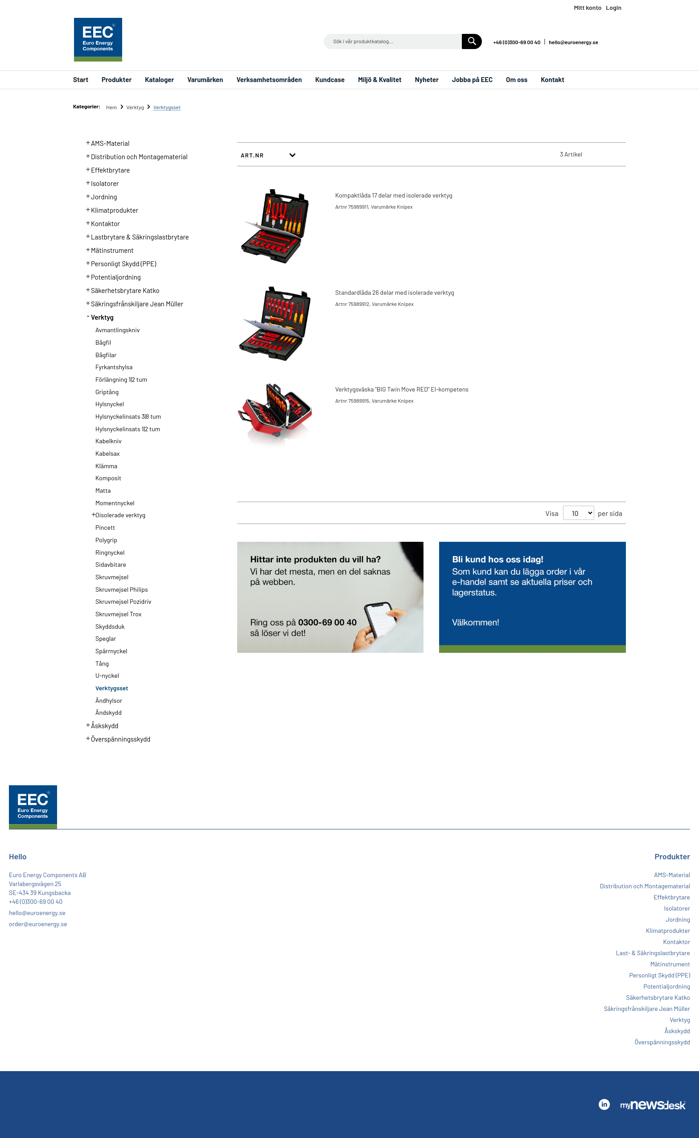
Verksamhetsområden (269, 79)
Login (613, 7)
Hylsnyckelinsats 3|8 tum (128, 416)
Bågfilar (105, 355)
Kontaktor (100, 222)
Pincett (105, 527)
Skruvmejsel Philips (121, 589)
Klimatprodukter (110, 209)
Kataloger (159, 79)
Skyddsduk (110, 626)
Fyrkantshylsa (113, 367)
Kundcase (330, 79)
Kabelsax (107, 453)
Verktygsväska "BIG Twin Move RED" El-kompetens (402, 389)
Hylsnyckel (109, 404)
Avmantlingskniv (117, 330)
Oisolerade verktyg (115, 514)
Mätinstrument (107, 249)
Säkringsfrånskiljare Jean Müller (132, 302)
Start (80, 79)
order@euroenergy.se (38, 924)
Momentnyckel (115, 503)
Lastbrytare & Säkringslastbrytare (135, 236)
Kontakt (552, 79)
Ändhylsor (108, 700)
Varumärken (205, 79)
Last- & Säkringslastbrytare (653, 953)
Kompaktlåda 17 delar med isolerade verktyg (393, 195)
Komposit (108, 478)
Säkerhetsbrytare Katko (120, 289)
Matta (103, 490)
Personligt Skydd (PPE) (118, 262)
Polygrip (106, 540)
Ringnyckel (110, 552)
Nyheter (427, 79)
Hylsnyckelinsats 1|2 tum (127, 429)
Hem (112, 107)
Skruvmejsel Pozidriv (123, 601)
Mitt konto (587, 7)
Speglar (105, 638)
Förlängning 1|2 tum (121, 379)
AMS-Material (105, 142)
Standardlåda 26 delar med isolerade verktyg (394, 292)
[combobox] (403, 41)
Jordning (99, 195)
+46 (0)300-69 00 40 (516, 42)
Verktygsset (111, 688)
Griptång (107, 392)
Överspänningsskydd (116, 738)
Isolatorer (100, 182)
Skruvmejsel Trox (118, 614)
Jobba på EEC (472, 79)
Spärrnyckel (111, 651)
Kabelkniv (108, 441)
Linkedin (617, 41)
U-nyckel (107, 675)
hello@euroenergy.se (573, 42)
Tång (102, 663)
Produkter (117, 79)
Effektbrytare (105, 169)
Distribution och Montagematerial (134, 155)
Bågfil (103, 342)
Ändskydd (108, 712)
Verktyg (135, 107)
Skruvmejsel (111, 577)
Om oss (516, 79)
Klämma (106, 466)
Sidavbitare (110, 564)
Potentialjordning (111, 276)
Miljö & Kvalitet (380, 79)
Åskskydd (100, 724)
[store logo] (98, 40)
